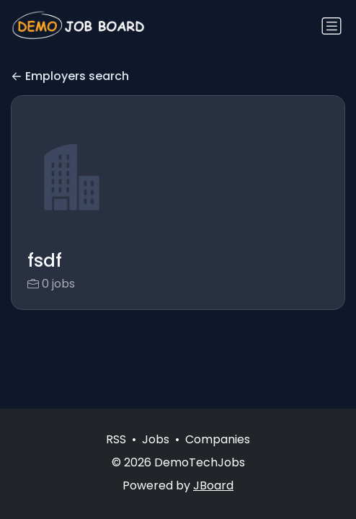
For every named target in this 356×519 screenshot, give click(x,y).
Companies (217, 439)
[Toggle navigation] (331, 26)
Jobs (155, 439)
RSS (116, 439)
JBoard (213, 485)
